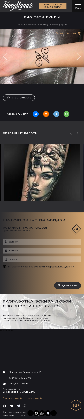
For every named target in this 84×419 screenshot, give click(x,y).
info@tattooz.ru (18, 383)
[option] (42, 75)
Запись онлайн (13, 398)
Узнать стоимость (19, 97)
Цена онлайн (34, 398)
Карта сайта (8, 415)
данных (69, 267)
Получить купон (67, 285)
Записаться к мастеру (52, 6)
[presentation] (21, 276)
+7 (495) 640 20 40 (20, 378)
